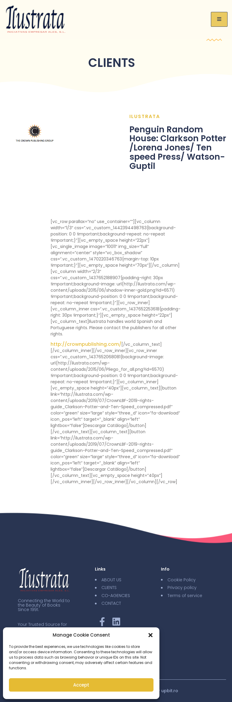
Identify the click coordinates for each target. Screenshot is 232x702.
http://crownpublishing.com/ (86, 344)
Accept (81, 685)
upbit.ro (169, 691)
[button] (150, 635)
